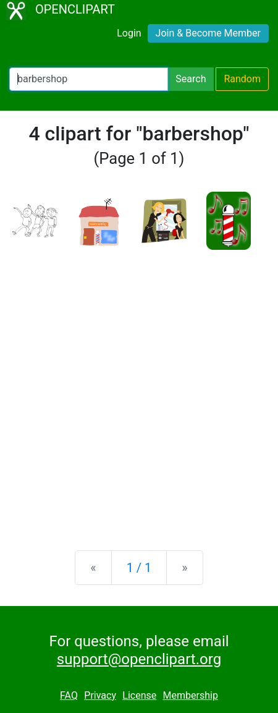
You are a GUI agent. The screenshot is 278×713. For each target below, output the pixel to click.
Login (129, 33)
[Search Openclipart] (88, 79)
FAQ (69, 695)
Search (190, 79)
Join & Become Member (208, 33)
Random (242, 79)
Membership (190, 695)
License (139, 695)
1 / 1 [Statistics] (139, 567)
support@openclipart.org (139, 659)
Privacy (100, 695)
